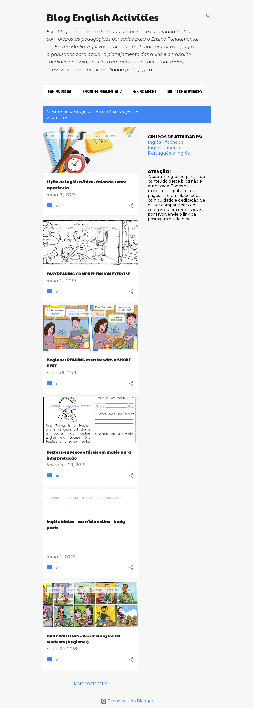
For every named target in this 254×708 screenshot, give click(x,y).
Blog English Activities (103, 17)
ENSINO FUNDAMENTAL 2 (100, 92)
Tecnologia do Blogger (127, 701)
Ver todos (57, 118)
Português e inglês (169, 153)
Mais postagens (90, 684)
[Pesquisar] (208, 16)
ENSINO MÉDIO (142, 92)
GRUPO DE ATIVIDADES (182, 92)
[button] (131, 206)
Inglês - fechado (166, 142)
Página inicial (58, 92)
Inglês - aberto (164, 147)
